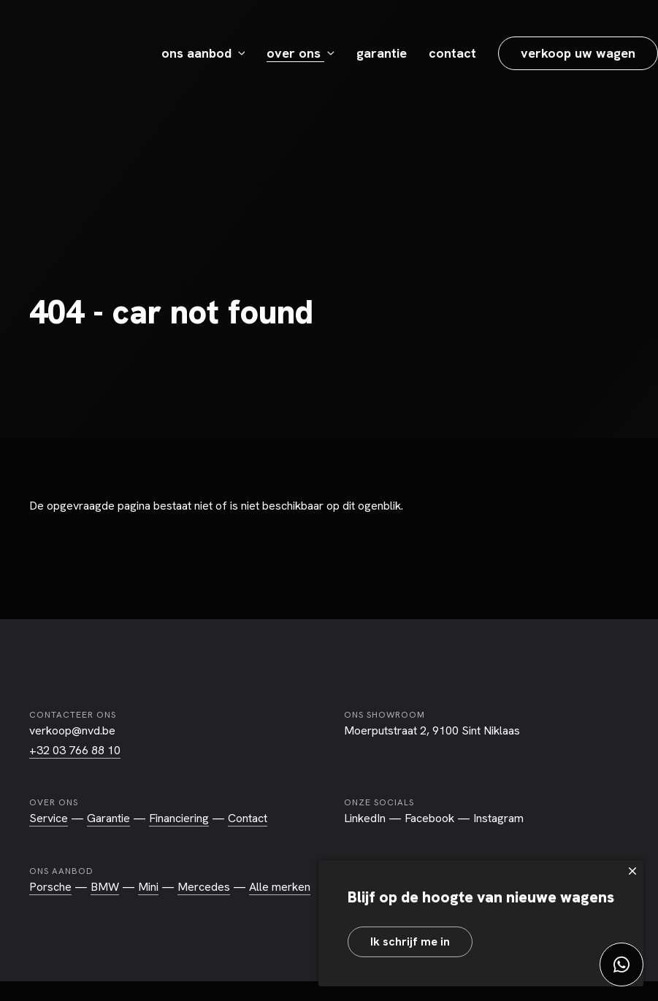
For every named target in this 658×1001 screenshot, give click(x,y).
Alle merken (279, 886)
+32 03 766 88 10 (74, 750)
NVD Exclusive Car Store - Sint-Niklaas (77, 53)
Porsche (50, 886)
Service (48, 818)
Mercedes (203, 886)
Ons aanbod (198, 53)
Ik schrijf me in (410, 941)
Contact (452, 53)
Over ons (295, 53)
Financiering (179, 818)
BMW (105, 886)
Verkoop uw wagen (578, 53)
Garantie (381, 53)
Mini (148, 886)
